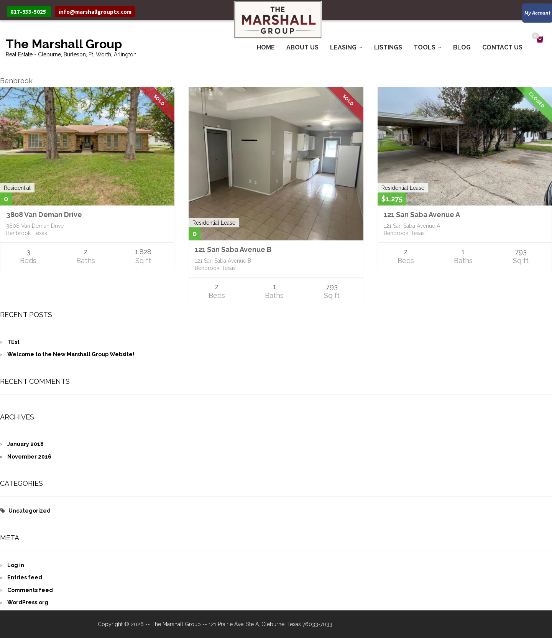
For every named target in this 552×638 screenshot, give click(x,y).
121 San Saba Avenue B (233, 249)
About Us (302, 47)
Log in (15, 565)
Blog (462, 47)
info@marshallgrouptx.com (95, 11)
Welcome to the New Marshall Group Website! (70, 354)
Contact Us (502, 47)
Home (266, 47)
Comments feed (30, 590)
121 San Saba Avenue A (422, 214)
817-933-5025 (28, 11)
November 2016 (29, 457)
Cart (536, 36)
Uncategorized (29, 511)
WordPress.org (27, 602)
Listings (388, 47)
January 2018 (25, 444)
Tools (424, 47)
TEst (13, 342)
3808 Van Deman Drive (44, 214)
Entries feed (24, 577)
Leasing (343, 47)
